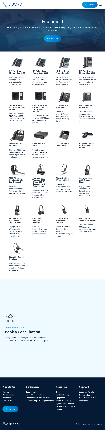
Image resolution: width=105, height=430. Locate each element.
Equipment (60, 398)
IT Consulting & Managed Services (40, 400)
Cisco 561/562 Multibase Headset (62, 220)
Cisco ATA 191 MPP (38, 144)
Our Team (6, 398)
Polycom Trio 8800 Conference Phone (87, 145)
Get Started (52, 38)
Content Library (62, 395)
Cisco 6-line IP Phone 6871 (85, 106)
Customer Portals (86, 392)
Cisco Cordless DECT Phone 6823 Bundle (17, 107)
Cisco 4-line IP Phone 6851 (62, 106)
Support (74, 4)
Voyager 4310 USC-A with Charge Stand (15, 220)
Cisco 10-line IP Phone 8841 (63, 144)
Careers (5, 392)
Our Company (8, 395)
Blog (58, 392)
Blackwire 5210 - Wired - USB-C (63, 179)
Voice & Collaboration (35, 395)
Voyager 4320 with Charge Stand (85, 180)
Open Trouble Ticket (87, 398)
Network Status (85, 395)
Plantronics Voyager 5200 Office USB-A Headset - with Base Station (39, 182)
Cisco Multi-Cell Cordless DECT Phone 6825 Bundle (39, 108)
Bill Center (83, 401)
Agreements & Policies (65, 403)
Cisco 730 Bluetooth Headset (37, 220)
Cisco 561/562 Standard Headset (87, 219)
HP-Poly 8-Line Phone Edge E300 (63, 72)
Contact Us (89, 4)
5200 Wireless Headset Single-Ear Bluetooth (16, 180)
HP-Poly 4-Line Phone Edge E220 (40, 72)
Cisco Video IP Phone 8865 (15, 144)
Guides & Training (63, 400)
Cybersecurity (31, 392)
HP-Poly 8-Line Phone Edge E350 (87, 72)
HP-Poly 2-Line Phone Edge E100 (17, 72)
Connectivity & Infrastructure (38, 398)
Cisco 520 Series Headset (16, 258)
